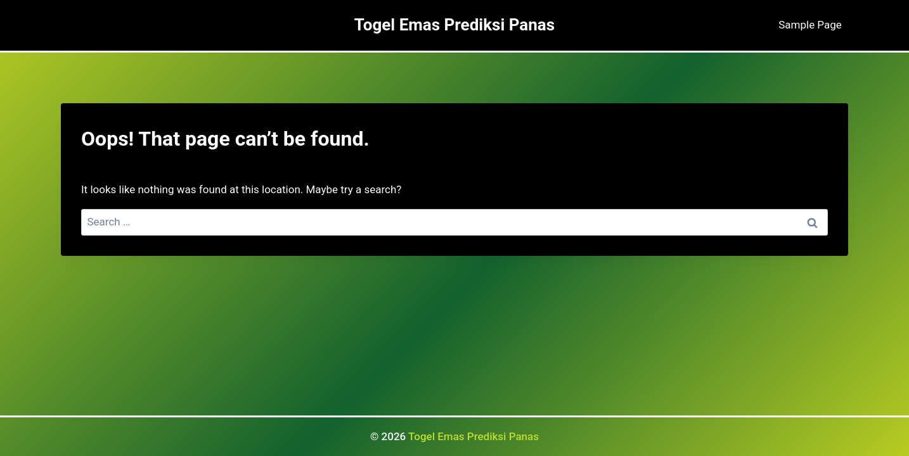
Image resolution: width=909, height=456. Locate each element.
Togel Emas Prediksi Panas (473, 436)
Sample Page (810, 24)
